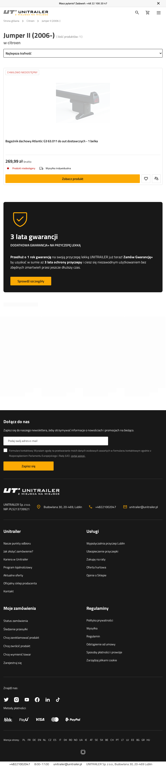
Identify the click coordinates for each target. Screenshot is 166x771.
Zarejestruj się (12, 662)
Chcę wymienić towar (17, 654)
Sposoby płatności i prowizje (104, 652)
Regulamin (93, 636)
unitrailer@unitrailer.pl (143, 507)
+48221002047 (105, 507)
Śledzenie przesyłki (15, 629)
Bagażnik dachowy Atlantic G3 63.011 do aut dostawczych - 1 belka (51, 141)
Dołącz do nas (16, 421)
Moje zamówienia (19, 608)
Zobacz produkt (72, 178)
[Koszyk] (147, 12)
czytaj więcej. (78, 456)
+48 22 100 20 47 (96, 3)
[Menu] (159, 12)
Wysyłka (91, 628)
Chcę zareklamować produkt (21, 637)
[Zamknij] (158, 3)
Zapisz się (28, 466)
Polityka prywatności (99, 620)
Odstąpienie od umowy (100, 644)
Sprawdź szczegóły (31, 281)
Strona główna (11, 21)
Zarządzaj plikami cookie (101, 660)
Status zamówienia (15, 620)
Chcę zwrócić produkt (16, 646)
